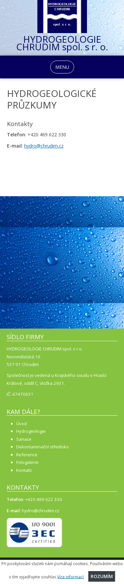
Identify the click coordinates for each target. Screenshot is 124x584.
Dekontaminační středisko (42, 447)
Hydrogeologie (31, 431)
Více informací (70, 576)
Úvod (21, 424)
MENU (62, 67)
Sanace (23, 439)
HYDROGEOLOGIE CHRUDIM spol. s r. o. (62, 44)
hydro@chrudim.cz (43, 146)
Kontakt (24, 470)
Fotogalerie (27, 462)
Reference (26, 455)
